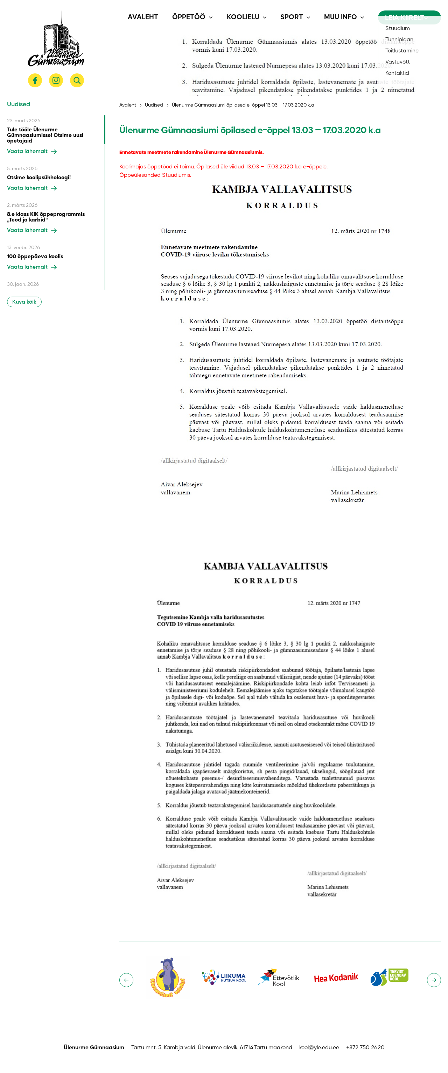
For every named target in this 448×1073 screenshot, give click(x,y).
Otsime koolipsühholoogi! (39, 178)
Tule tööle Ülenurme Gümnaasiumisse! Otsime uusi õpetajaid (45, 135)
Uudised (154, 105)
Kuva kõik (24, 302)
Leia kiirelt (406, 18)
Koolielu (243, 17)
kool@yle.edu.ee (319, 1048)
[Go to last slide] (126, 980)
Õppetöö (188, 17)
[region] (56, 202)
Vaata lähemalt (32, 151)
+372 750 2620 (365, 1048)
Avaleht (143, 17)
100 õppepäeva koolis (35, 257)
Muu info (340, 17)
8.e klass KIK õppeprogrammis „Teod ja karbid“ (46, 217)
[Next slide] (434, 980)
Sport (291, 17)
